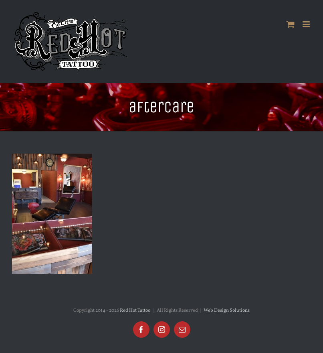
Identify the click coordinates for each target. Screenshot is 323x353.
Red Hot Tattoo (135, 310)
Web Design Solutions (227, 310)
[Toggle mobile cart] (291, 24)
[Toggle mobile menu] (307, 24)
